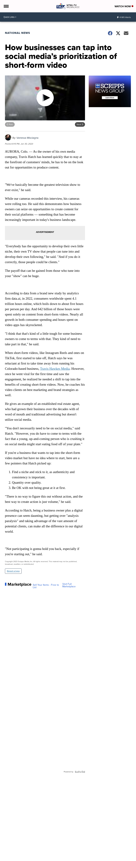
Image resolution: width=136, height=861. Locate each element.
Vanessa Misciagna (27, 138)
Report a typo (13, 571)
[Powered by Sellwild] (80, 772)
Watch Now (124, 6)
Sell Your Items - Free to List (46, 586)
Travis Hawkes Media (55, 368)
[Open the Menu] (6, 6)
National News (17, 33)
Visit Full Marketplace (69, 585)
